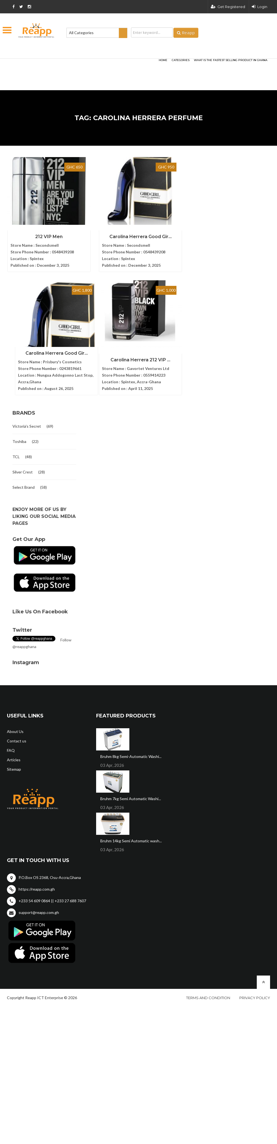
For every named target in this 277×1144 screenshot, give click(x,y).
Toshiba (19, 439)
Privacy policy (254, 995)
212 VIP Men (44, 235)
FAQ (11, 748)
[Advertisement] (75, 65)
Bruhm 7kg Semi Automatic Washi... (130, 796)
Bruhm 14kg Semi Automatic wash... (131, 838)
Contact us (16, 738)
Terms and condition (208, 995)
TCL (16, 454)
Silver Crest (22, 469)
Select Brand (23, 485)
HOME (163, 60)
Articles (13, 757)
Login (259, 6)
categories (180, 60)
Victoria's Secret (26, 424)
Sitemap (14, 767)
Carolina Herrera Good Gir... (127, 235)
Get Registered (228, 6)
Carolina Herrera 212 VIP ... (127, 357)
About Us (15, 729)
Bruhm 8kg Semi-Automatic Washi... (130, 754)
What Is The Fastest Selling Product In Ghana (230, 60)
